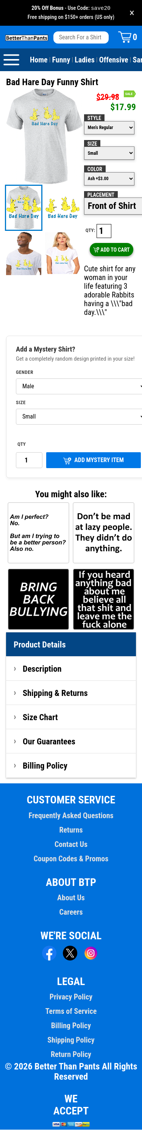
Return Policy (71, 1054)
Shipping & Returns (55, 693)
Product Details (40, 645)
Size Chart (40, 717)
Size (92, 144)
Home (39, 60)
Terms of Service (71, 1011)
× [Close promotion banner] (132, 13)
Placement (100, 195)
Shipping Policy (70, 1040)
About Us (71, 898)
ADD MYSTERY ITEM (93, 461)
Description (42, 669)
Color (94, 170)
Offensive (113, 60)
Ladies (85, 60)
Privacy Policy (71, 997)
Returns (71, 830)
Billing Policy (45, 766)
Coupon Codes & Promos (71, 859)
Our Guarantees (49, 742)
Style (94, 118)
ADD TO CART (111, 250)
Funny (61, 60)
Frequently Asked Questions (70, 815)
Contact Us (71, 844)
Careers (71, 912)
